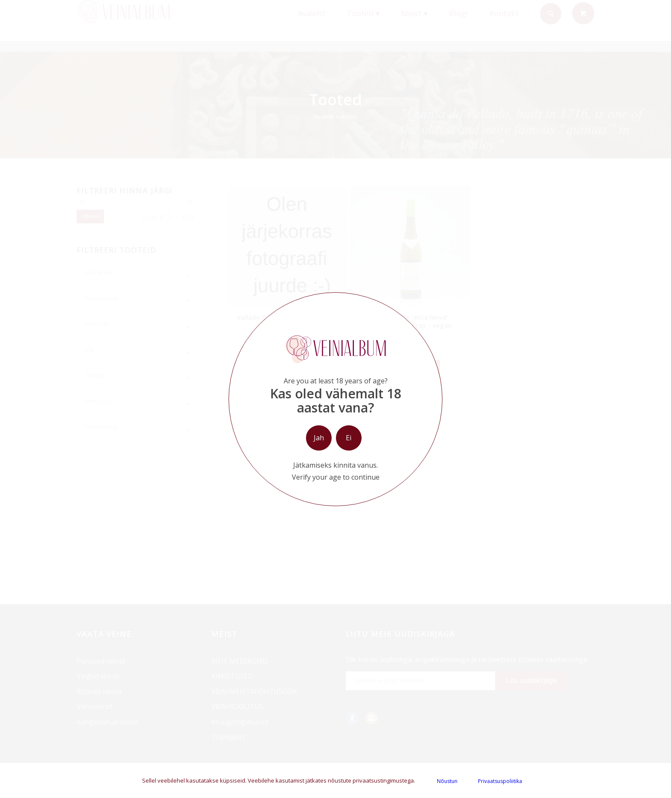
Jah (319, 437)
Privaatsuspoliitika (500, 781)
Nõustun (447, 781)
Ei (348, 437)
